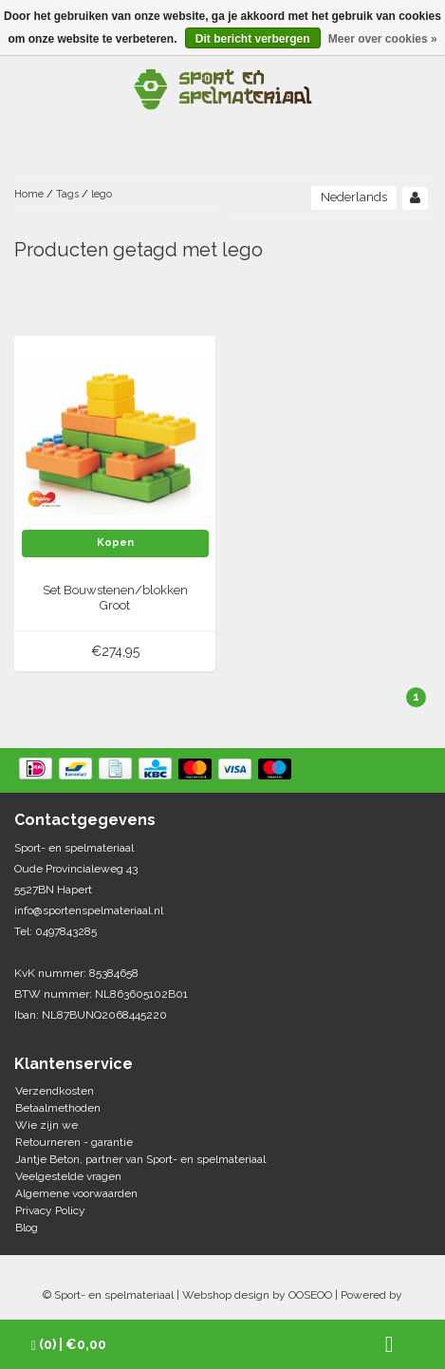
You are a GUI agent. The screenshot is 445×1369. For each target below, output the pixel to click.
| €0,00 (68, 1345)
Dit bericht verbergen (252, 39)
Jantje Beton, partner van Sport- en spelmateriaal (140, 1159)
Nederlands (354, 197)
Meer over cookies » (382, 39)
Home (29, 194)
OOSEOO (310, 1295)
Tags (67, 194)
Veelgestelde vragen (68, 1176)
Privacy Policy (50, 1210)
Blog (26, 1227)
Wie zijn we (46, 1125)
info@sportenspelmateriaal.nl (88, 910)
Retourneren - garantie (74, 1142)
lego (101, 194)
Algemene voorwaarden (76, 1193)
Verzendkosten (54, 1090)
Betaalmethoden (58, 1108)
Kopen (115, 542)
